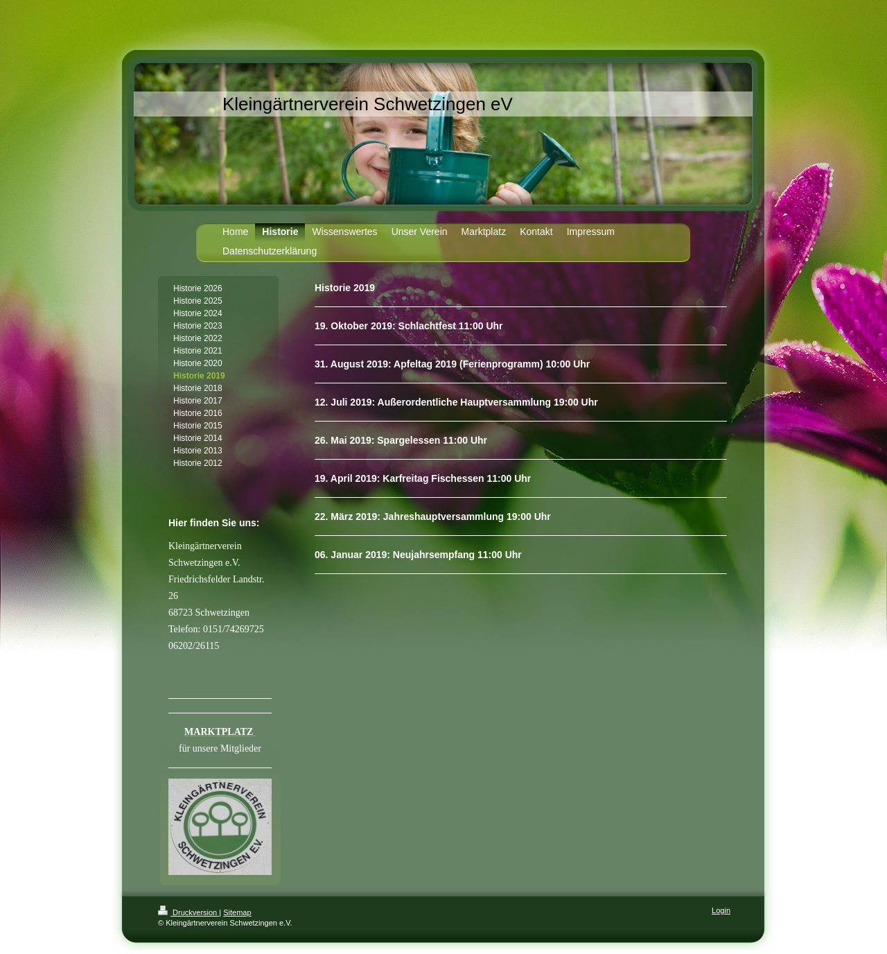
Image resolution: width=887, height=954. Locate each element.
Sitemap (237, 912)
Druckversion (188, 912)
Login (721, 910)
